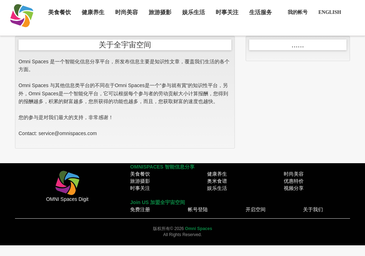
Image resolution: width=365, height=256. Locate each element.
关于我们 (313, 209)
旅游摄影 (160, 12)
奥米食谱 (217, 181)
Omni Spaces (198, 228)
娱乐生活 (193, 12)
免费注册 (140, 209)
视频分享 (294, 188)
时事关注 (227, 12)
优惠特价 (294, 181)
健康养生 (93, 12)
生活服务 (260, 12)
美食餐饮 (59, 12)
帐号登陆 (198, 209)
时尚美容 (126, 12)
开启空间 (256, 209)
